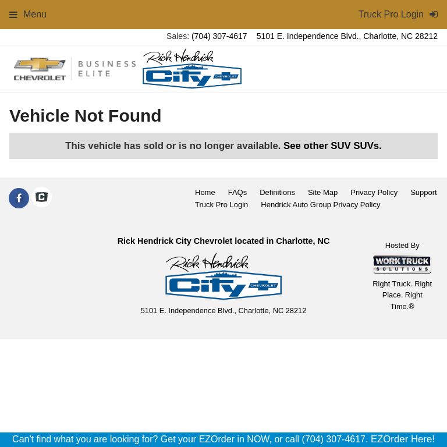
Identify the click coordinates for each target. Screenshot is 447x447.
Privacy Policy (374, 192)
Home (205, 192)
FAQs (237, 192)
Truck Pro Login (221, 204)
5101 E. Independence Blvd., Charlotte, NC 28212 (347, 36)
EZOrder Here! (403, 439)
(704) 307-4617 (219, 36)
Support (423, 192)
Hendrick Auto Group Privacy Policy (320, 204)
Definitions (277, 192)
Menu (28, 14)
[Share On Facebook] (19, 198)
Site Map (323, 192)
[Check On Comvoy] (41, 198)
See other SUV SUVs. (332, 145)
